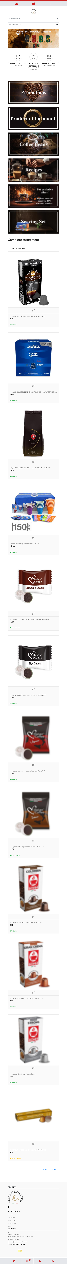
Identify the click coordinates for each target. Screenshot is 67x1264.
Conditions (11, 1217)
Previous (9, 62)
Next (58, 62)
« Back (45, 1169)
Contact (10, 1215)
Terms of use (12, 1223)
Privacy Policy (12, 1220)
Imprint (10, 1226)
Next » (55, 1169)
